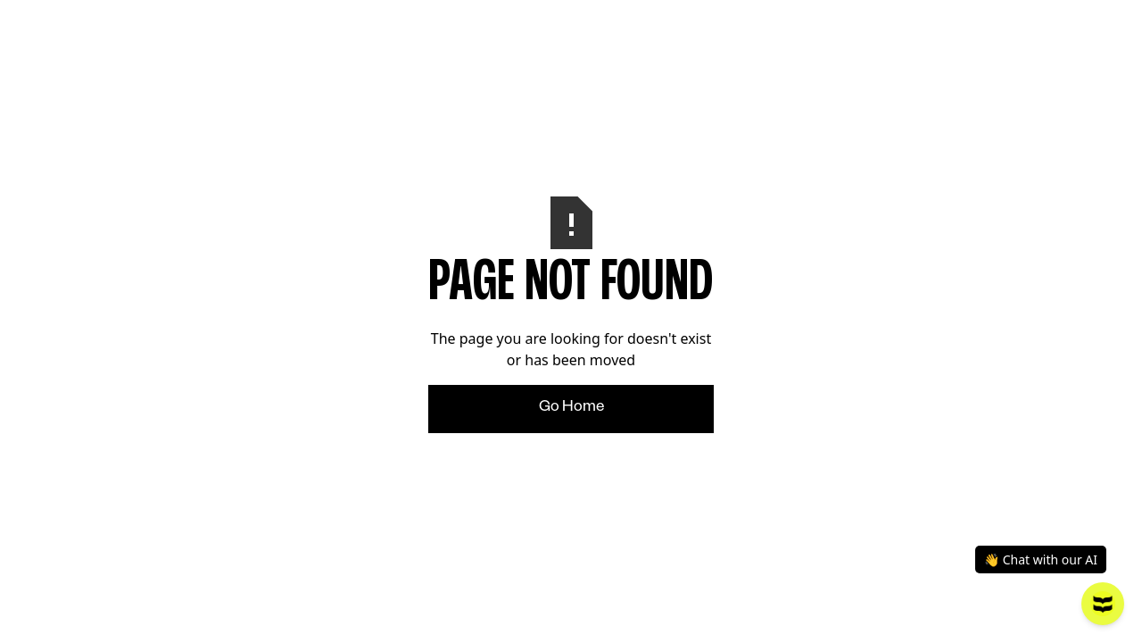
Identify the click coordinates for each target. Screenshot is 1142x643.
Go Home (571, 408)
